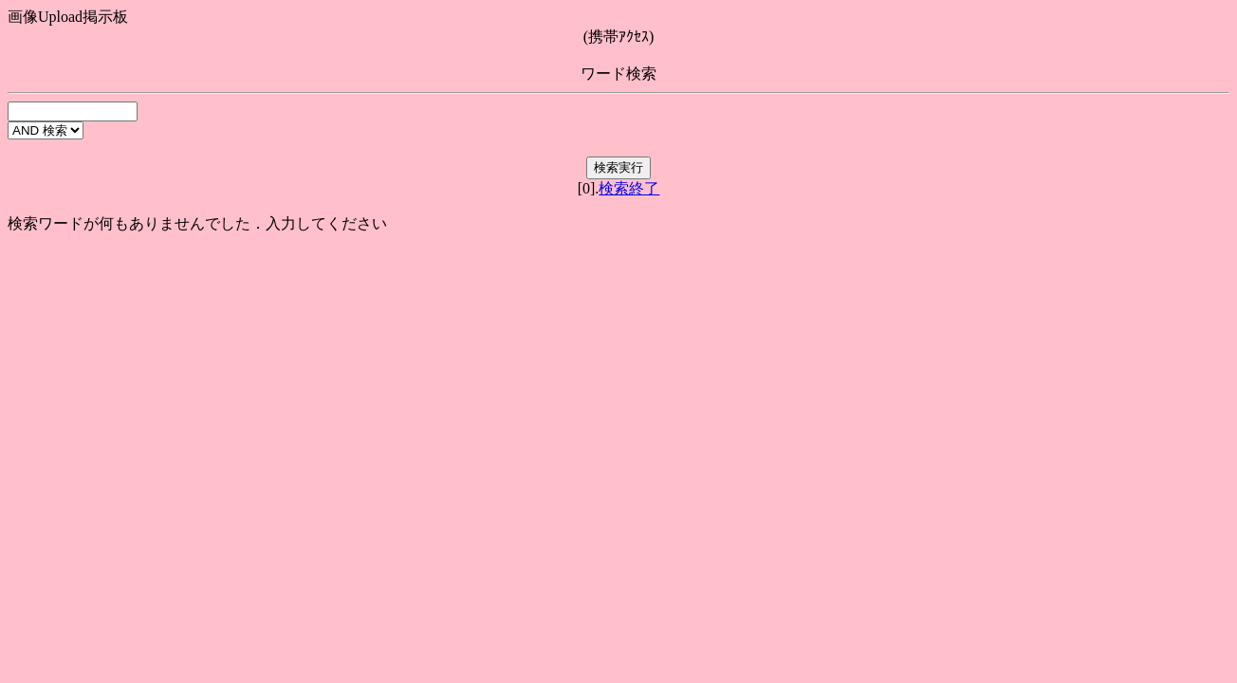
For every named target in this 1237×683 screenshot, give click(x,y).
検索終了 (629, 188)
